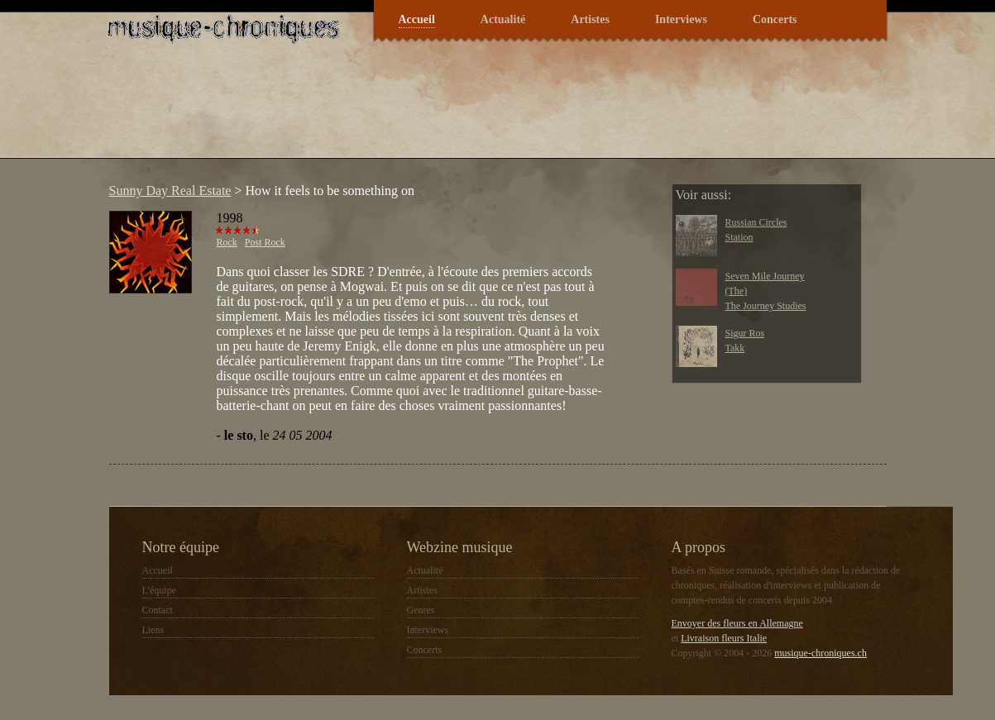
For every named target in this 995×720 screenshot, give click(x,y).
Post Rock (265, 242)
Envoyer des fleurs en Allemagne (737, 623)
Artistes (590, 19)
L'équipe (159, 590)
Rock (227, 242)
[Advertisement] (402, 111)
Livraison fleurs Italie (724, 638)
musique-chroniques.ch (820, 653)
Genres (421, 610)
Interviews (681, 19)
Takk (735, 348)
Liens (153, 630)
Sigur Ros (745, 333)
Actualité (503, 19)
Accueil (417, 19)
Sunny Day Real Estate (170, 191)
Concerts (775, 19)
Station (739, 237)
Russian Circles (756, 222)
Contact (157, 610)
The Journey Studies (765, 306)
